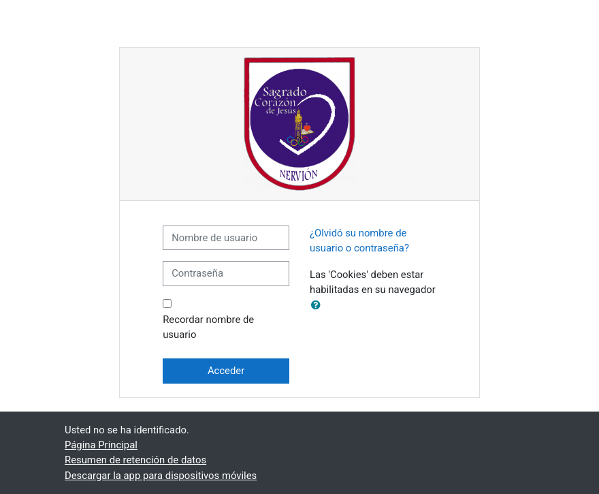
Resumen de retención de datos (135, 460)
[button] (318, 305)
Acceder (226, 371)
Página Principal (101, 445)
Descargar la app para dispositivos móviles (161, 475)
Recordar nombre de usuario (208, 327)
